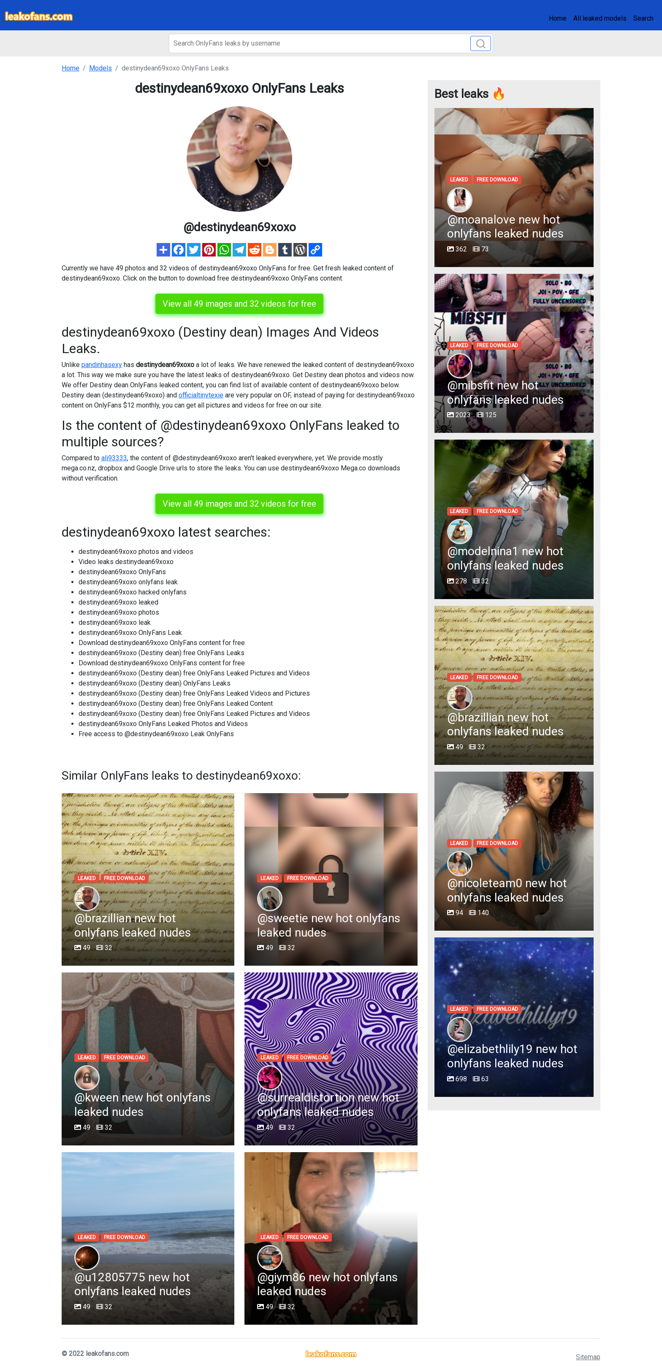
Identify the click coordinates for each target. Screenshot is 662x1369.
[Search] (331, 43)
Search (643, 18)
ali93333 (114, 458)
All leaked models (600, 18)
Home (558, 18)
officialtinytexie (201, 395)
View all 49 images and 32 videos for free (239, 304)
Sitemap (588, 1357)
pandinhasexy (101, 365)
